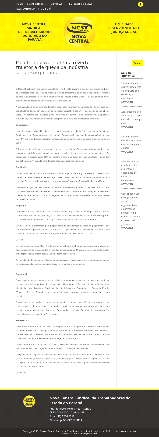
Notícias (56, 4)
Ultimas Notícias (50, 73)
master (23, 73)
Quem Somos (35, 4)
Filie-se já (45, 9)
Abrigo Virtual (89, 433)
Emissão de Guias (80, 4)
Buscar (137, 63)
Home (19, 4)
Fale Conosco (25, 9)
